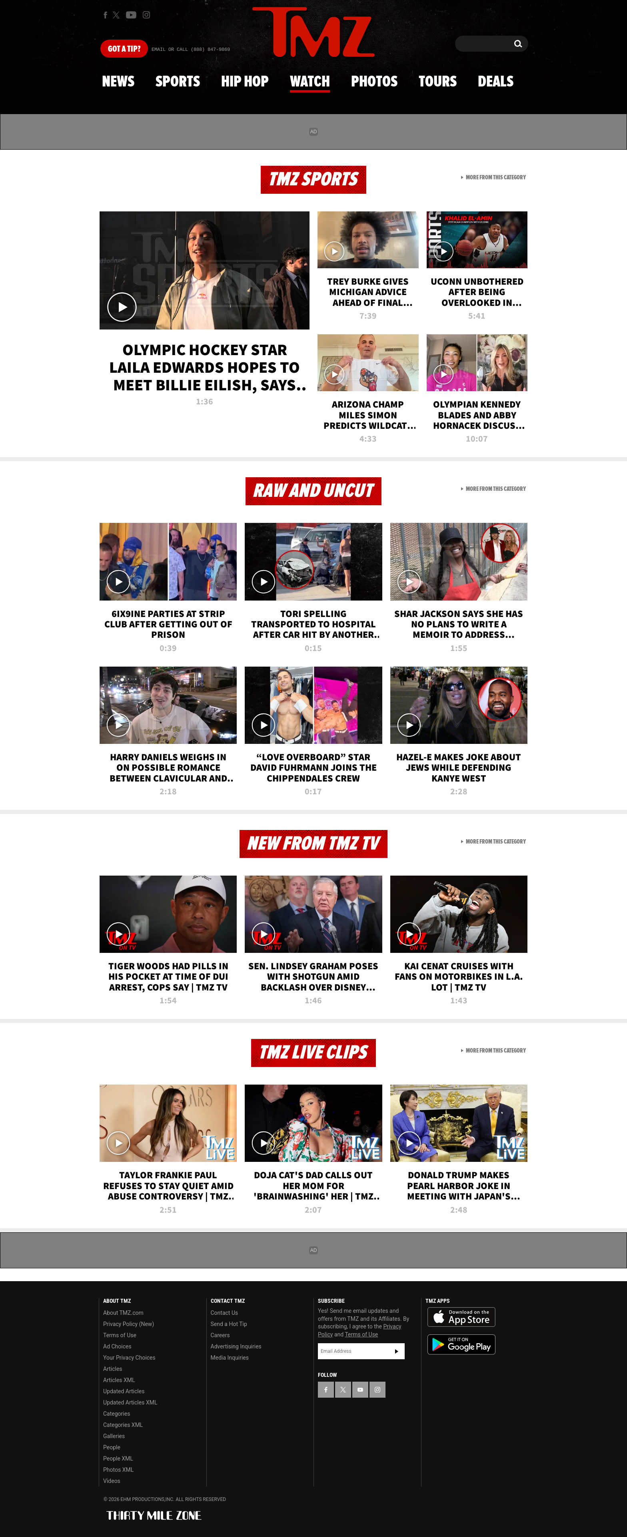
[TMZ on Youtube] (131, 15)
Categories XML (123, 1425)
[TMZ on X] (117, 15)
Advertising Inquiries (236, 1346)
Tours (438, 82)
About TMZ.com (123, 1313)
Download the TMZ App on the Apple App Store (461, 1317)
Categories (116, 1413)
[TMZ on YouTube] (360, 1390)
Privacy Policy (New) (128, 1324)
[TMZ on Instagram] (146, 14)
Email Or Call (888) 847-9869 (191, 49)
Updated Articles (123, 1391)
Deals (495, 82)
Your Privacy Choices (129, 1357)
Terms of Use (119, 1335)
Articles (112, 1369)
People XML (118, 1458)
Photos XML (118, 1470)
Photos (374, 82)
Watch (310, 82)
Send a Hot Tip (229, 1324)
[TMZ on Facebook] (105, 15)
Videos (111, 1481)
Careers (220, 1335)
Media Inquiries (230, 1357)
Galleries (114, 1436)
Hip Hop (245, 82)
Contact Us (224, 1313)
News (118, 82)
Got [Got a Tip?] (124, 49)
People (111, 1447)
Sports (178, 82)
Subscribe (397, 1351)
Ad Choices (117, 1346)
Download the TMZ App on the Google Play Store (461, 1344)
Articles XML (119, 1380)
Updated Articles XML (130, 1402)
